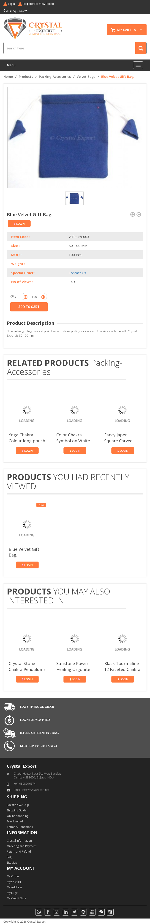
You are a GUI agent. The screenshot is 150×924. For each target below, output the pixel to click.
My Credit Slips (16, 898)
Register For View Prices (38, 3)
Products (26, 76)
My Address (14, 887)
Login (11, 3)
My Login (12, 893)
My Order (13, 876)
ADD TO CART (29, 307)
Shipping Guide (17, 810)
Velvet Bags (86, 76)
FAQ (9, 857)
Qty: (13, 296)
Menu (11, 65)
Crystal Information (19, 841)
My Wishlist (14, 882)
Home (8, 76)
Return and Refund (19, 852)
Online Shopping (17, 816)
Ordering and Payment (21, 846)
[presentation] (132, 379)
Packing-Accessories (55, 76)
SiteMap (12, 863)
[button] (139, 29)
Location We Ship (18, 805)
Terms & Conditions (20, 827)
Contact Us (77, 272)
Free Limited (15, 821)
